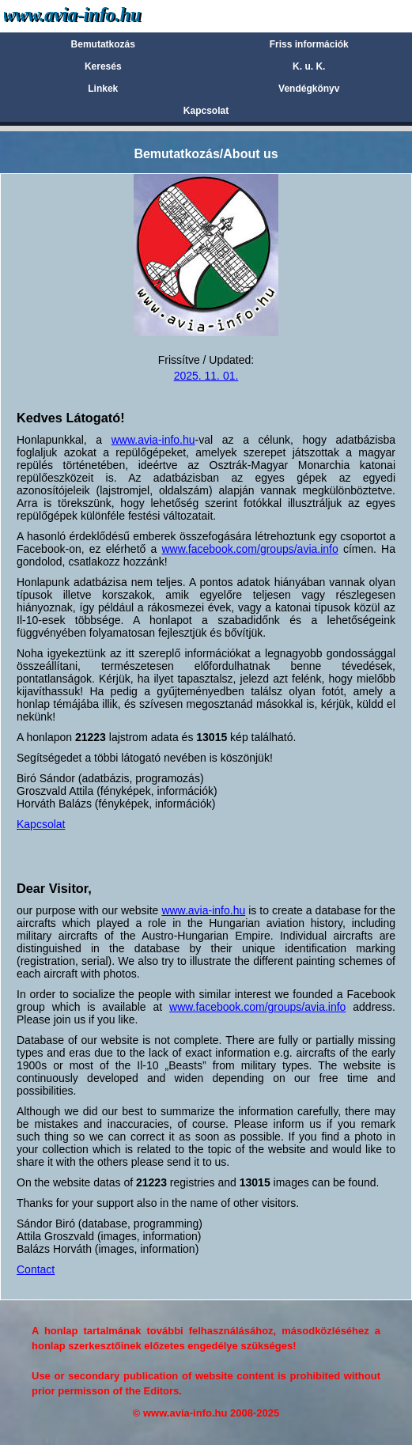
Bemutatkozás (103, 44)
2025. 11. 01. (206, 375)
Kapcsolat (206, 110)
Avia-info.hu (100, 15)
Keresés (103, 66)
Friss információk (309, 44)
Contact (36, 1269)
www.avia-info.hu (153, 439)
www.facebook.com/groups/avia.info (249, 549)
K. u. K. (309, 66)
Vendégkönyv (308, 88)
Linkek (103, 88)
